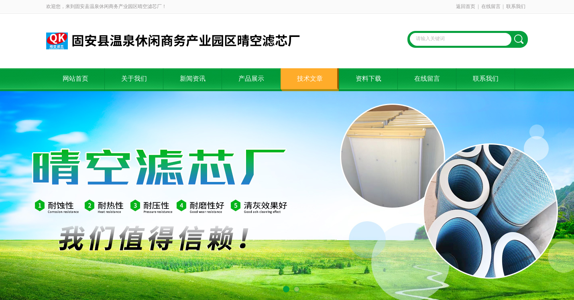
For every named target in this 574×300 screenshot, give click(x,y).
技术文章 (310, 78)
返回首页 (465, 6)
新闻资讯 (193, 78)
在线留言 (491, 6)
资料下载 (368, 78)
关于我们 (134, 78)
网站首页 (75, 78)
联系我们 (515, 6)
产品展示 (251, 78)
